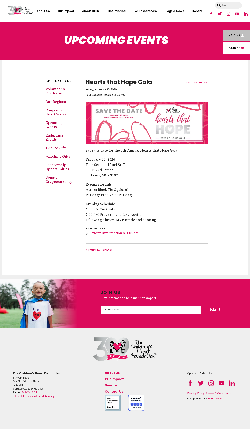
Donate (197, 11)
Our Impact (66, 11)
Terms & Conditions (218, 393)
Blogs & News (174, 11)
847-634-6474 (29, 392)
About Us (43, 11)
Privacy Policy (196, 393)
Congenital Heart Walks (55, 112)
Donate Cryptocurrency (58, 179)
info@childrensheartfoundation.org (33, 396)
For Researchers (145, 11)
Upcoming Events (54, 125)
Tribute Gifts (55, 148)
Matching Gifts (57, 156)
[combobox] (228, 5)
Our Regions (55, 101)
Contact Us (114, 391)
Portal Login (215, 398)
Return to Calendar (100, 250)
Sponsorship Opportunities (57, 167)
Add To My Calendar (196, 82)
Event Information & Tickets (115, 233)
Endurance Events (54, 137)
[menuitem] (43, 10)
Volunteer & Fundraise (55, 91)
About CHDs (91, 11)
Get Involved (117, 11)
